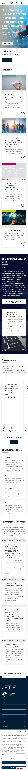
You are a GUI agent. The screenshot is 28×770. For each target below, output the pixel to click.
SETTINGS (14, 758)
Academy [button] (14, 722)
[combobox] (21, 768)
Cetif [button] (14, 702)
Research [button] (14, 712)
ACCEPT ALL (14, 767)
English (20, 768)
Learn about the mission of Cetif (14, 302)
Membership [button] (14, 707)
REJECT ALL (14, 762)
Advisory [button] (14, 727)
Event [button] (14, 717)
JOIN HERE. (7, 60)
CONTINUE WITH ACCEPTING (21, 731)
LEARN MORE (7, 43)
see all (14, 442)
